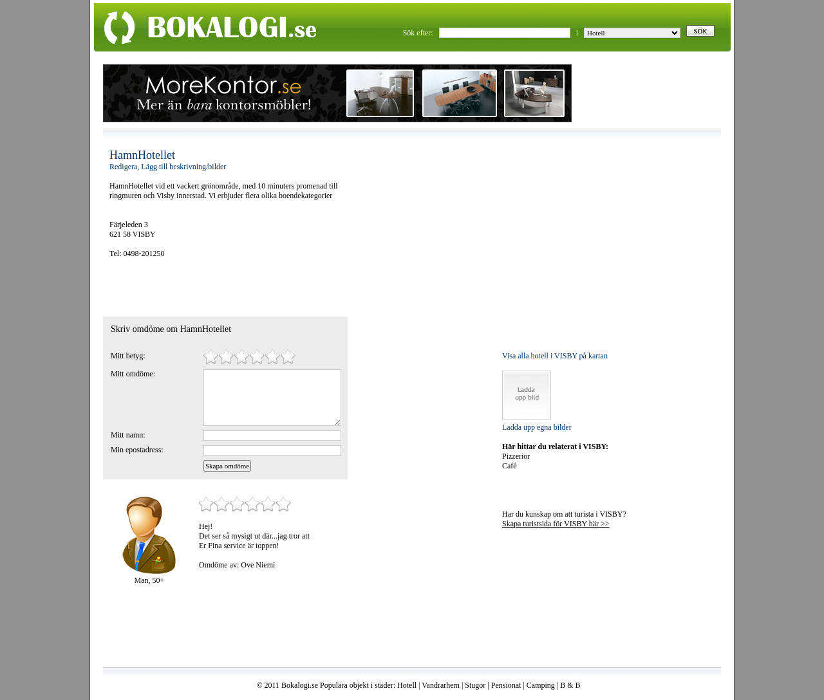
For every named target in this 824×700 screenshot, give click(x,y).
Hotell (407, 685)
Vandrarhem (441, 685)
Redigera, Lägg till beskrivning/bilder (167, 166)
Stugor (475, 685)
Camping (541, 685)
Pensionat (506, 685)
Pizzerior (516, 456)
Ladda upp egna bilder (537, 427)
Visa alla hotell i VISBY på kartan (555, 355)
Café (509, 465)
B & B (570, 685)
